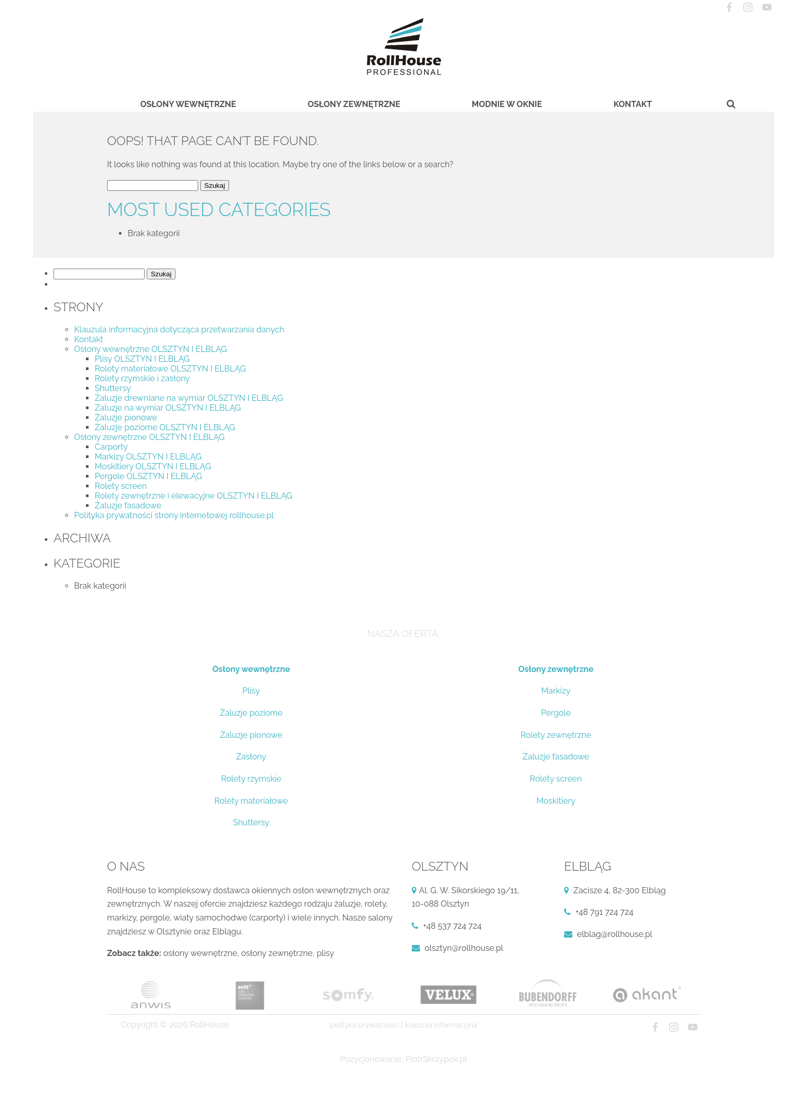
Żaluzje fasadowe (128, 505)
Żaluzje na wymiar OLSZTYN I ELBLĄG (168, 408)
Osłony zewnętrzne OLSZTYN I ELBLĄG (149, 437)
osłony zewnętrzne (277, 953)
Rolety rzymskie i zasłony (142, 378)
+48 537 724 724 (452, 926)
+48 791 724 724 (604, 912)
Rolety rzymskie (251, 779)
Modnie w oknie (507, 104)
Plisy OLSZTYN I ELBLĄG (142, 359)
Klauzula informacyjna (441, 1025)
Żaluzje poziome (251, 713)
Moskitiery (555, 801)
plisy (325, 953)
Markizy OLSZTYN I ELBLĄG (148, 457)
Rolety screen (121, 486)
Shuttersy (113, 388)
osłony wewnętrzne (200, 953)
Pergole (556, 713)
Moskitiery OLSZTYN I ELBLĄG (153, 466)
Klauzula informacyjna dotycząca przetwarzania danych (179, 329)
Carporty (111, 447)
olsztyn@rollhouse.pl (464, 948)
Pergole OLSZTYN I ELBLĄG (148, 476)
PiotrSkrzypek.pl (436, 1059)
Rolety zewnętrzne (555, 735)
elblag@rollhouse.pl (614, 934)
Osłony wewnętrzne (188, 104)
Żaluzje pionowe (126, 417)
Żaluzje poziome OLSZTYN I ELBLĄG (165, 427)
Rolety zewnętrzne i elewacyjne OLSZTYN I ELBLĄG (193, 496)
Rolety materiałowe (251, 801)
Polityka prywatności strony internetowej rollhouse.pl (174, 515)
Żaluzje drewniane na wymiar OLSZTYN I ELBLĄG (189, 398)
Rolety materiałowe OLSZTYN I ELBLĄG (170, 369)
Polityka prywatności (364, 1025)
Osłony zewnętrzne (354, 104)
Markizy (556, 691)
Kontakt (632, 104)
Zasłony (251, 757)
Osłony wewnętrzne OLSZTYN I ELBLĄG (150, 349)
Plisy (251, 691)
